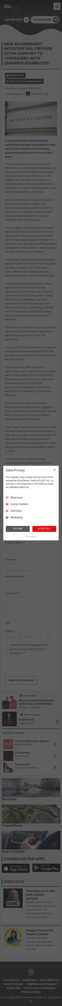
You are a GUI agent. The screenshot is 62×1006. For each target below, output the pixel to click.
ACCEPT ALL (44, 528)
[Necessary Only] (54, 470)
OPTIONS (17, 528)
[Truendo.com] (31, 536)
